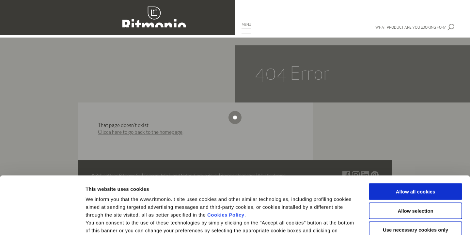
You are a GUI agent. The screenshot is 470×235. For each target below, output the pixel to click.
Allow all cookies (415, 134)
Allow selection (415, 153)
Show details (342, 222)
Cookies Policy (225, 157)
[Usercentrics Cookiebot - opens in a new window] (42, 222)
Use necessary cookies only (415, 172)
